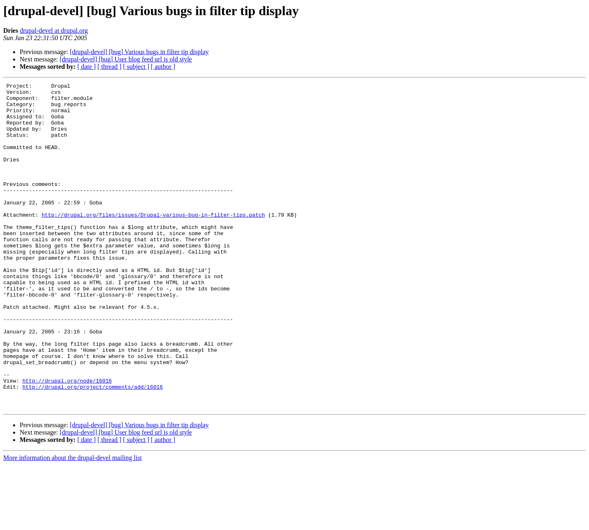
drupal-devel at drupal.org (54, 30)
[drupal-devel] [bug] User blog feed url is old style (126, 59)
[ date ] (86, 66)
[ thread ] (109, 66)
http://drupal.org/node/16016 (67, 440)
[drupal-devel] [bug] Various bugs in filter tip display (139, 51)
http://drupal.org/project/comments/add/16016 (92, 448)
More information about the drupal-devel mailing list (72, 522)
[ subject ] (136, 66)
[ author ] (163, 66)
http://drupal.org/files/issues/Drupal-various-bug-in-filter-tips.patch (153, 241)
